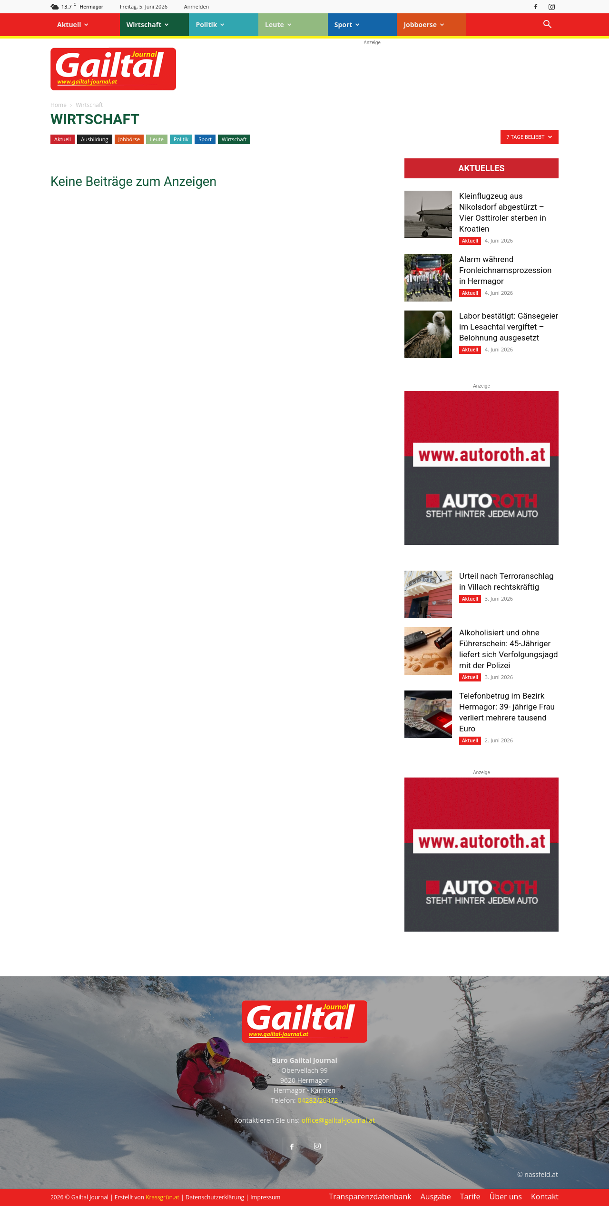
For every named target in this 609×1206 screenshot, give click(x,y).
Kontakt (545, 1196)
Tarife (470, 1196)
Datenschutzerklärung (215, 1197)
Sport (347, 24)
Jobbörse (129, 139)
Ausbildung (94, 139)
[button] (547, 25)
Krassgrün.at (162, 1197)
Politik (210, 24)
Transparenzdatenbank (370, 1196)
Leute (278, 24)
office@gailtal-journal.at (338, 1120)
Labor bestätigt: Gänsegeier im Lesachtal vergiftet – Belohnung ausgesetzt (508, 326)
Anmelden (196, 6)
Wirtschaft (148, 24)
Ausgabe (436, 1196)
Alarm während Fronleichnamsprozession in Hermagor (505, 270)
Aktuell (72, 24)
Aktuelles (481, 168)
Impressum (265, 1197)
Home (58, 105)
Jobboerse (423, 24)
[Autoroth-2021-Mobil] (481, 542)
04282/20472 (317, 1100)
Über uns (506, 1196)
